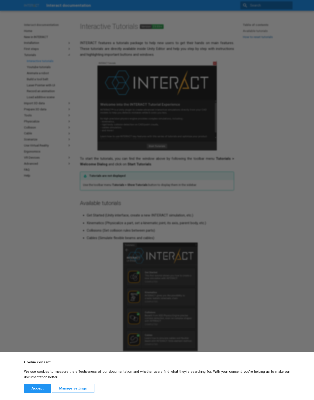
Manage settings (73, 388)
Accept (37, 388)
